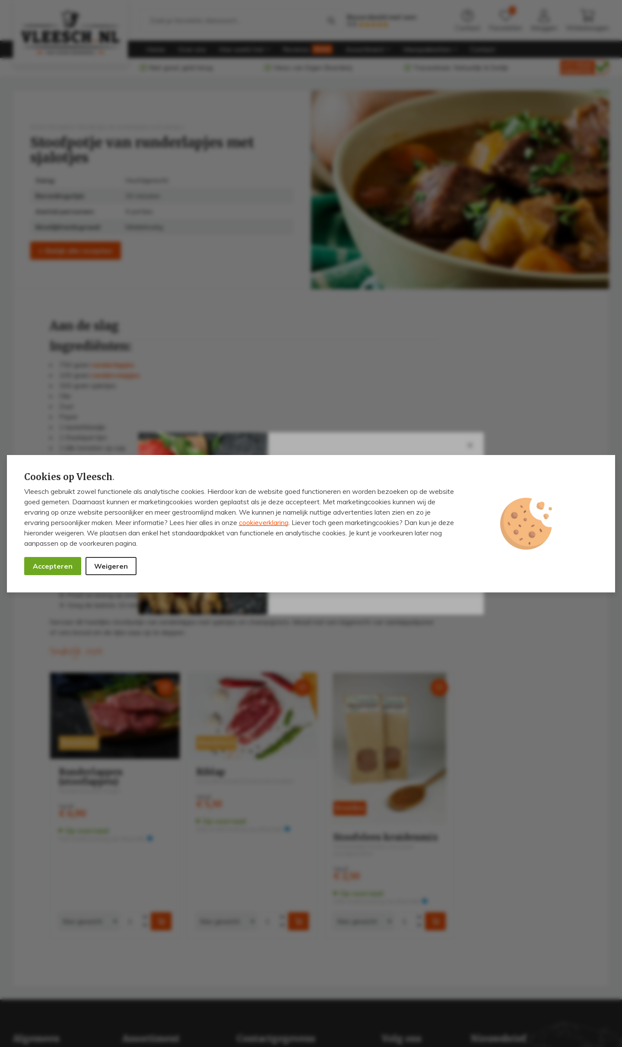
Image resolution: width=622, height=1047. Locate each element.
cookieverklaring (264, 522)
